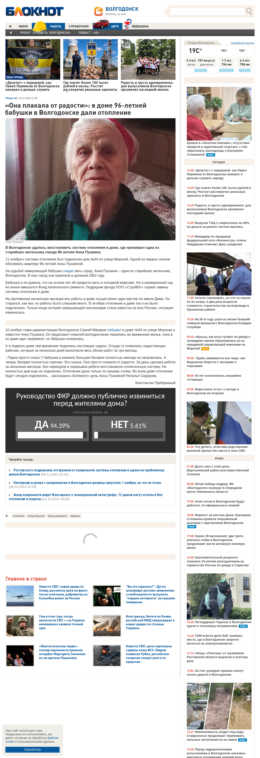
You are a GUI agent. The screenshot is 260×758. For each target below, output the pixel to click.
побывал (114, 330)
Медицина (136, 26)
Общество (11, 98)
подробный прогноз (242, 42)
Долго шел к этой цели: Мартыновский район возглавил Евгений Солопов (218, 470)
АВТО (106, 26)
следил (68, 271)
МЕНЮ (23, 26)
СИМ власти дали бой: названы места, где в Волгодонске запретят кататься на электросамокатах (214, 639)
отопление (18, 516)
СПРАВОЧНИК (79, 26)
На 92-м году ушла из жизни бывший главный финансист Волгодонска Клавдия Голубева (219, 323)
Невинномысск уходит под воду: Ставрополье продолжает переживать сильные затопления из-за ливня (216, 735)
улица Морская (36, 516)
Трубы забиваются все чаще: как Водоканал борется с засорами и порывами (216, 362)
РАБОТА (46, 26)
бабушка (75, 516)
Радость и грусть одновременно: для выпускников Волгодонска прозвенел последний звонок (219, 209)
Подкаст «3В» (88, 32)
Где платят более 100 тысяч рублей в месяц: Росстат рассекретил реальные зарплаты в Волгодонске (219, 191)
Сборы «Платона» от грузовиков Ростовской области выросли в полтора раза (217, 657)
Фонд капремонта (57, 516)
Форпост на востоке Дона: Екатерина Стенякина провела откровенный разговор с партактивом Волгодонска (219, 519)
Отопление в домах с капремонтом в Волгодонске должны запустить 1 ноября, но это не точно (87, 482)
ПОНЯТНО (32, 750)
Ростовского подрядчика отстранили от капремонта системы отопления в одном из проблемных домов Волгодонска (86, 472)
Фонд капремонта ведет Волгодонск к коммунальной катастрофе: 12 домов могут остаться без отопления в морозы (85, 497)
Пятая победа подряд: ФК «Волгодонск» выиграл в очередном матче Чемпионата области (214, 487)
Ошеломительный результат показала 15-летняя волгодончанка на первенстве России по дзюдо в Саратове (218, 561)
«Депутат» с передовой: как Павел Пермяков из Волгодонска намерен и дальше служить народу (217, 174)
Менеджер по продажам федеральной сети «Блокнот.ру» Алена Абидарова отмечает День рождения (216, 240)
